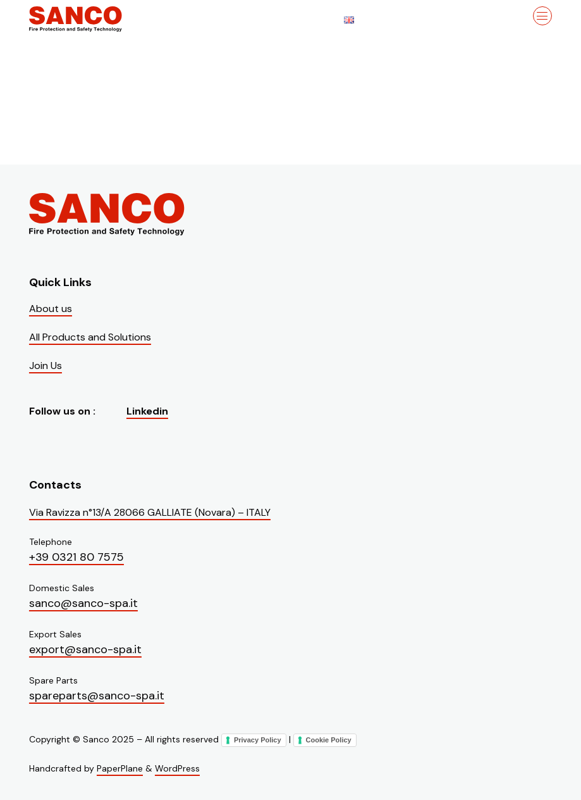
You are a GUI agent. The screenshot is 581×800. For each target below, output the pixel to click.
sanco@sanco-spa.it (83, 603)
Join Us (45, 365)
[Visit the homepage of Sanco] (92, 19)
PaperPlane (120, 768)
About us (50, 308)
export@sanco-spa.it (85, 649)
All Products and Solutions (90, 337)
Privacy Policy (257, 740)
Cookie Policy (329, 740)
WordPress (177, 768)
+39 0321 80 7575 (76, 557)
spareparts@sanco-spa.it (96, 695)
